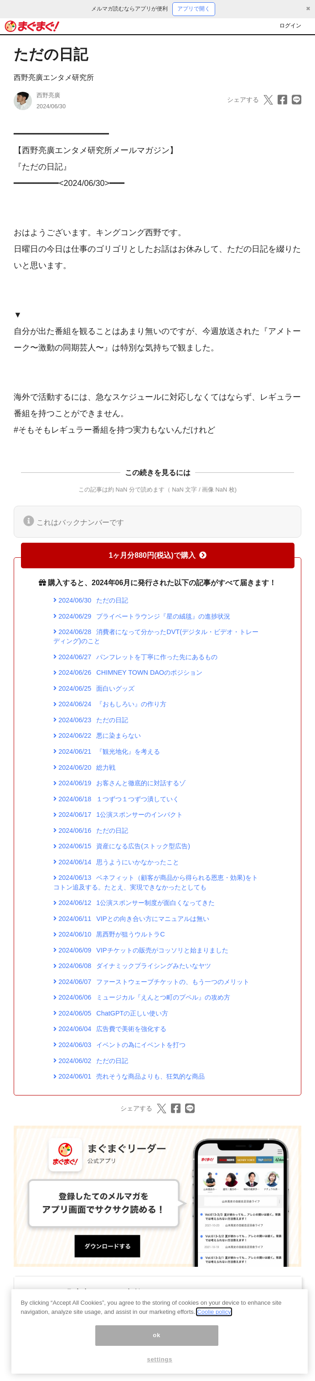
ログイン (290, 25)
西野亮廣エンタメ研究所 (54, 77)
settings (159, 1369)
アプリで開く (193, 8)
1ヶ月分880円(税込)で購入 (157, 555)
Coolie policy (214, 1321)
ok (156, 1345)
